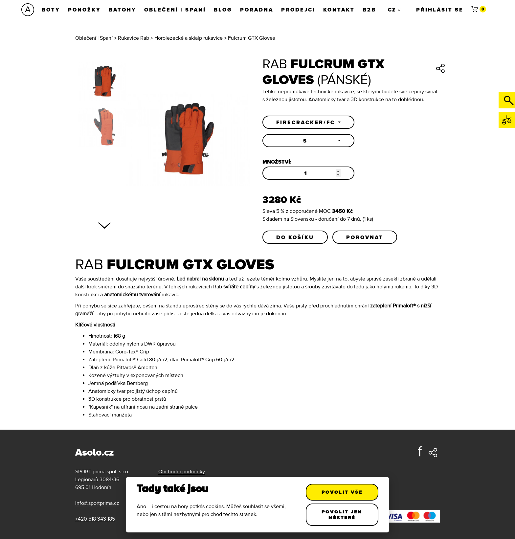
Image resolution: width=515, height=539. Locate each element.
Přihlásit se (439, 9)
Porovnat (364, 237)
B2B (369, 9)
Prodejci (298, 9)
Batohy (122, 9)
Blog (223, 9)
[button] (308, 122)
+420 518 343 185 (95, 519)
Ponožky (84, 9)
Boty (51, 9)
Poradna (256, 9)
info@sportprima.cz (97, 503)
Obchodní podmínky (181, 471)
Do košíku (295, 237)
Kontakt (339, 9)
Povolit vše (342, 492)
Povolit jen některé (342, 514)
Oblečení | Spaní (175, 9)
